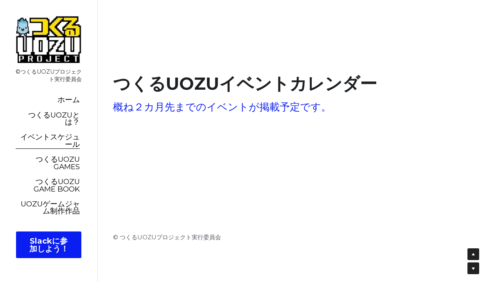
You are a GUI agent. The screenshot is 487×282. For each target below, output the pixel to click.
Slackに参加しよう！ (48, 244)
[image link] (49, 39)
